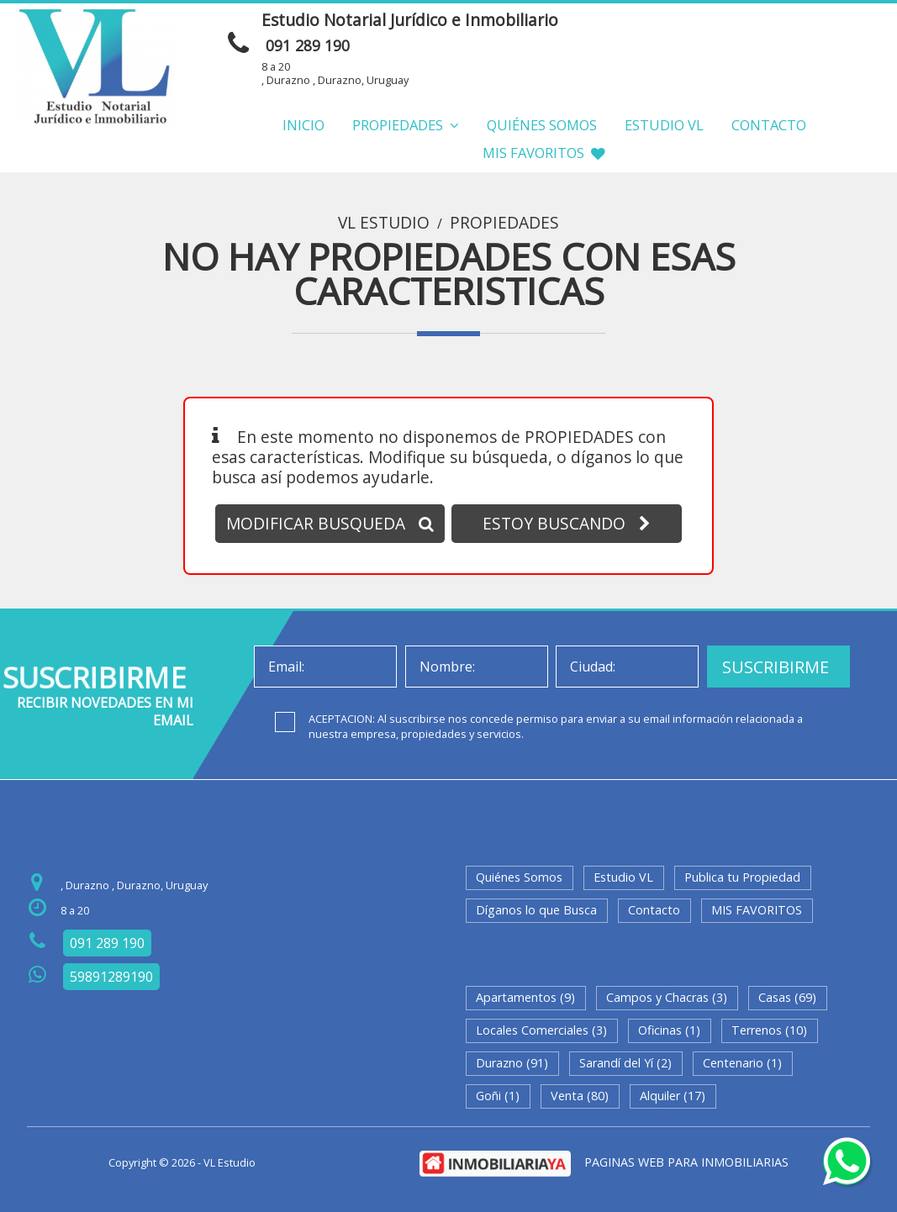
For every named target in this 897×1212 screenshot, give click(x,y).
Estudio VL (664, 124)
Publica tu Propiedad (742, 877)
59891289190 (111, 976)
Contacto (768, 124)
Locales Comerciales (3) (541, 1030)
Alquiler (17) (672, 1096)
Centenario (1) (742, 1063)
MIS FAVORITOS (544, 152)
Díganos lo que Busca (536, 910)
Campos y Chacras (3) (666, 997)
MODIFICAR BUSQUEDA (330, 523)
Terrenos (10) (769, 1030)
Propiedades (405, 124)
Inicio (303, 124)
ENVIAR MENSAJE (723, 25)
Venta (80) (580, 1096)
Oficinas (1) (669, 1030)
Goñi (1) (498, 1096)
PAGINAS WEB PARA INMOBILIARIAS (686, 1162)
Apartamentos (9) (525, 997)
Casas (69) (787, 997)
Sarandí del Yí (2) (625, 1063)
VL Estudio (384, 223)
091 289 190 (308, 45)
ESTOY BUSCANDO (567, 523)
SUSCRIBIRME (775, 667)
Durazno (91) (512, 1063)
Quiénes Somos (542, 124)
